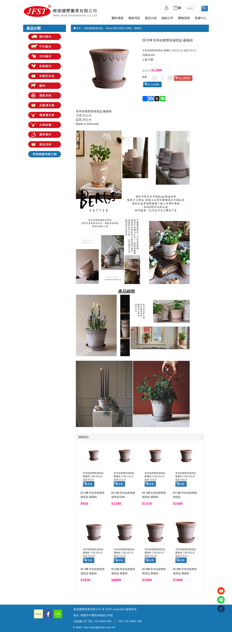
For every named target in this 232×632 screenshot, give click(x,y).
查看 (88, 484)
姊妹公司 (167, 18)
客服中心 (200, 18)
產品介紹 (151, 18)
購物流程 (184, 18)
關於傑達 (117, 18)
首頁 (77, 28)
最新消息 (134, 18)
